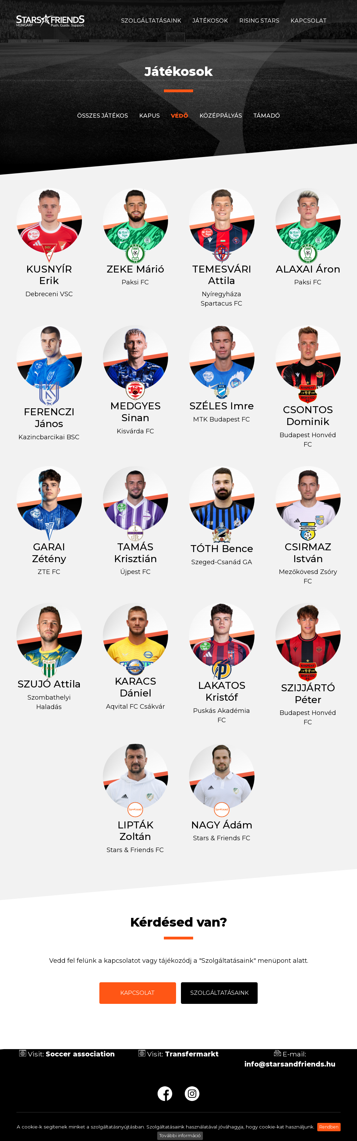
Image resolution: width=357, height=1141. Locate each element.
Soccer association (80, 1054)
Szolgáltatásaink (151, 20)
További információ (180, 1135)
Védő (179, 115)
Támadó (266, 115)
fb (165, 1093)
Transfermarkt (192, 1054)
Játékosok (210, 20)
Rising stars (259, 20)
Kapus (149, 115)
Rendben (329, 1127)
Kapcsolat (308, 20)
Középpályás (220, 115)
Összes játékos (102, 115)
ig (192, 1093)
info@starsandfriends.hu (289, 1064)
